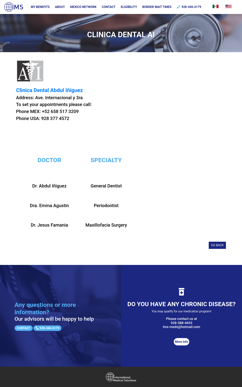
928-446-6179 (189, 7)
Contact (108, 7)
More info (181, 342)
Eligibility (129, 7)
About (60, 7)
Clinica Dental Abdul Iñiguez (49, 90)
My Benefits (40, 7)
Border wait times (157, 7)
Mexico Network (83, 7)
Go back (217, 245)
